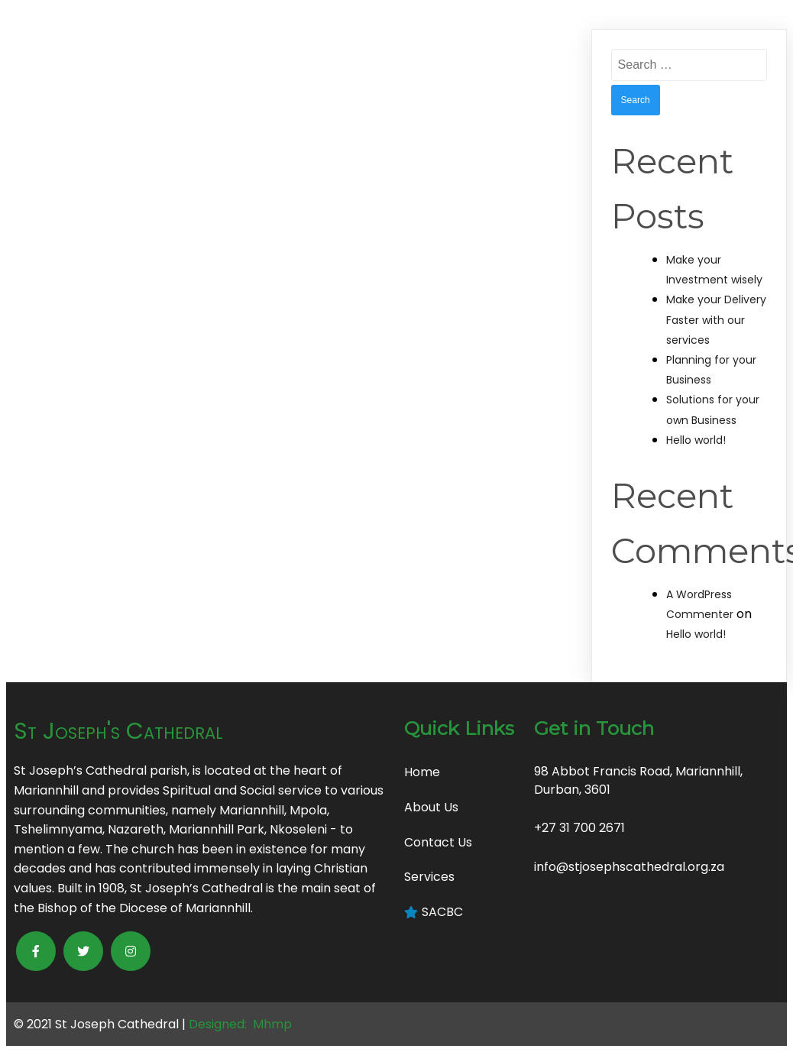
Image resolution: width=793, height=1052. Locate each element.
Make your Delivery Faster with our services (716, 319)
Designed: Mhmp (240, 1024)
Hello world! (696, 440)
